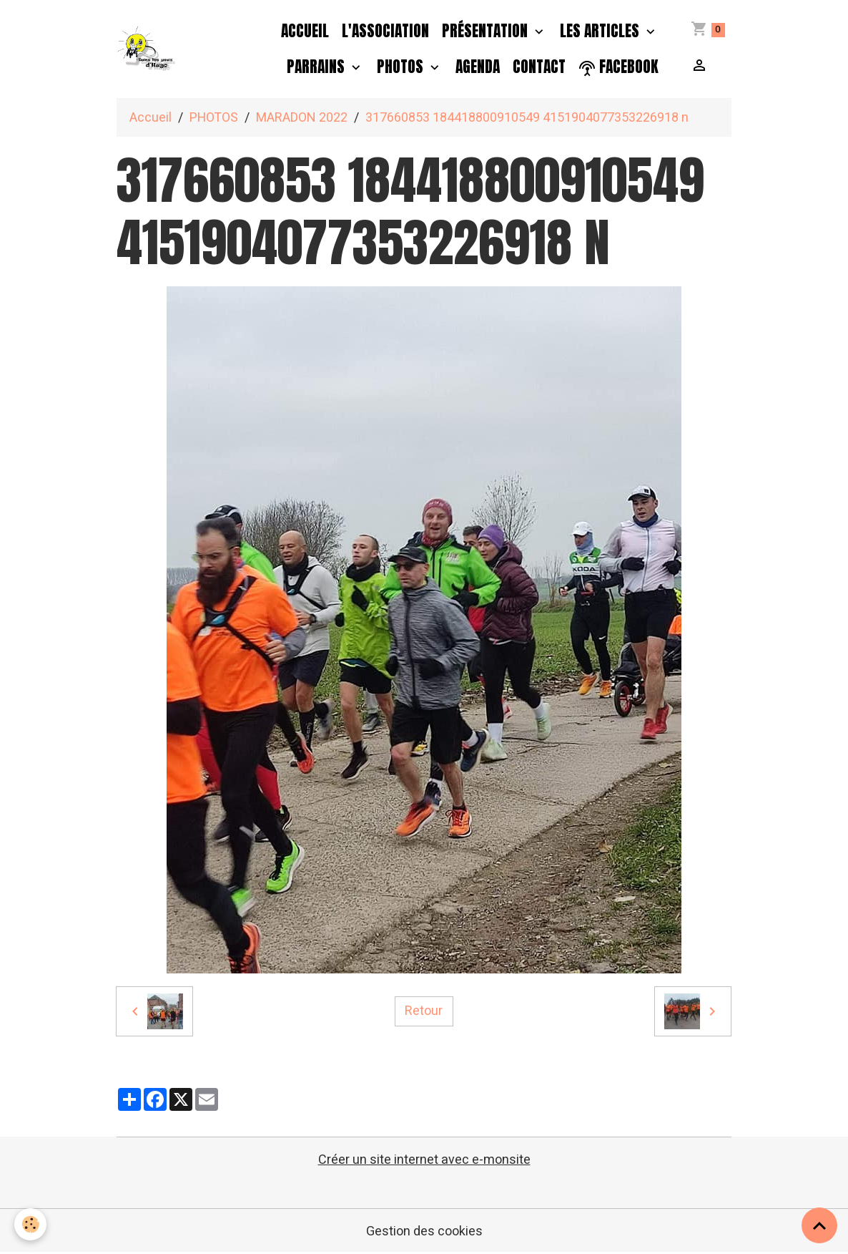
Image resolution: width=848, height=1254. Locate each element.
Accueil (305, 30)
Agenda (477, 66)
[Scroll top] (819, 1225)
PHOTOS (402, 66)
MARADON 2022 (301, 117)
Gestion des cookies (424, 1231)
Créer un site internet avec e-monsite (424, 1160)
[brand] (147, 48)
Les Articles (601, 30)
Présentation (486, 30)
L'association (385, 30)
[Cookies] (30, 1224)
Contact (539, 66)
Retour (424, 1011)
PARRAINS (317, 66)
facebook (618, 67)
